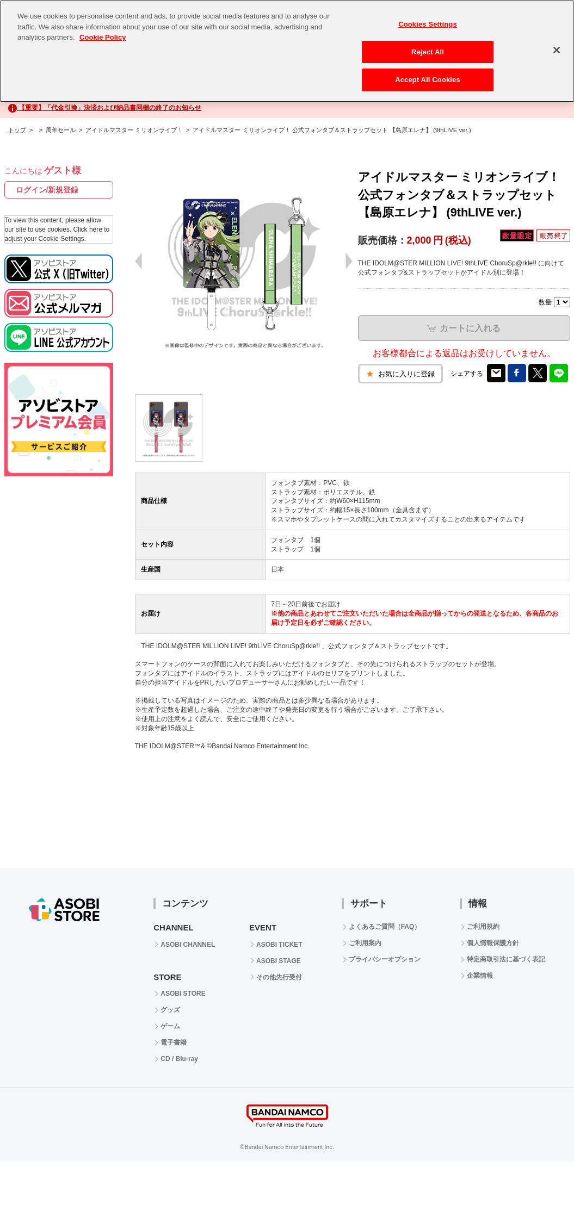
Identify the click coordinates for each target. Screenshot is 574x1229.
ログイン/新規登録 (47, 189)
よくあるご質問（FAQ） (385, 926)
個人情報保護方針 (493, 943)
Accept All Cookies (427, 80)
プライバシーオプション (385, 959)
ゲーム (170, 1026)
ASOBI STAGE (278, 961)
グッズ (170, 1010)
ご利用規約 (483, 926)
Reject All (427, 52)
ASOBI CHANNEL (188, 944)
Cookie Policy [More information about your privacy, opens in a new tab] (102, 37)
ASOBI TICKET (279, 944)
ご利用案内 (365, 943)
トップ (17, 130)
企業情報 (480, 975)
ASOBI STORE (183, 993)
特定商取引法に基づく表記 (506, 959)
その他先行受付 (279, 977)
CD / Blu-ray (179, 1059)
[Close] (557, 50)
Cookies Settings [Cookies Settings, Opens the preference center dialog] (427, 24)
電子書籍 (174, 1042)
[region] (287, 51)
